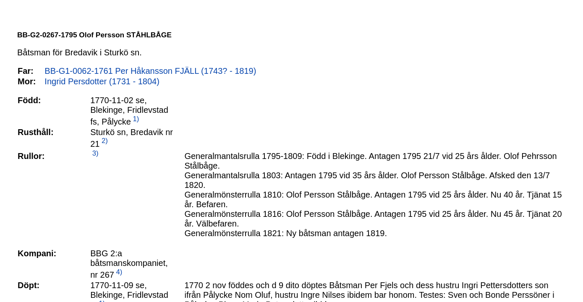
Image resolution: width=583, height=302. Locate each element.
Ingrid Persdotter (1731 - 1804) (101, 81)
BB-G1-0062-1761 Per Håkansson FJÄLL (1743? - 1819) (150, 71)
